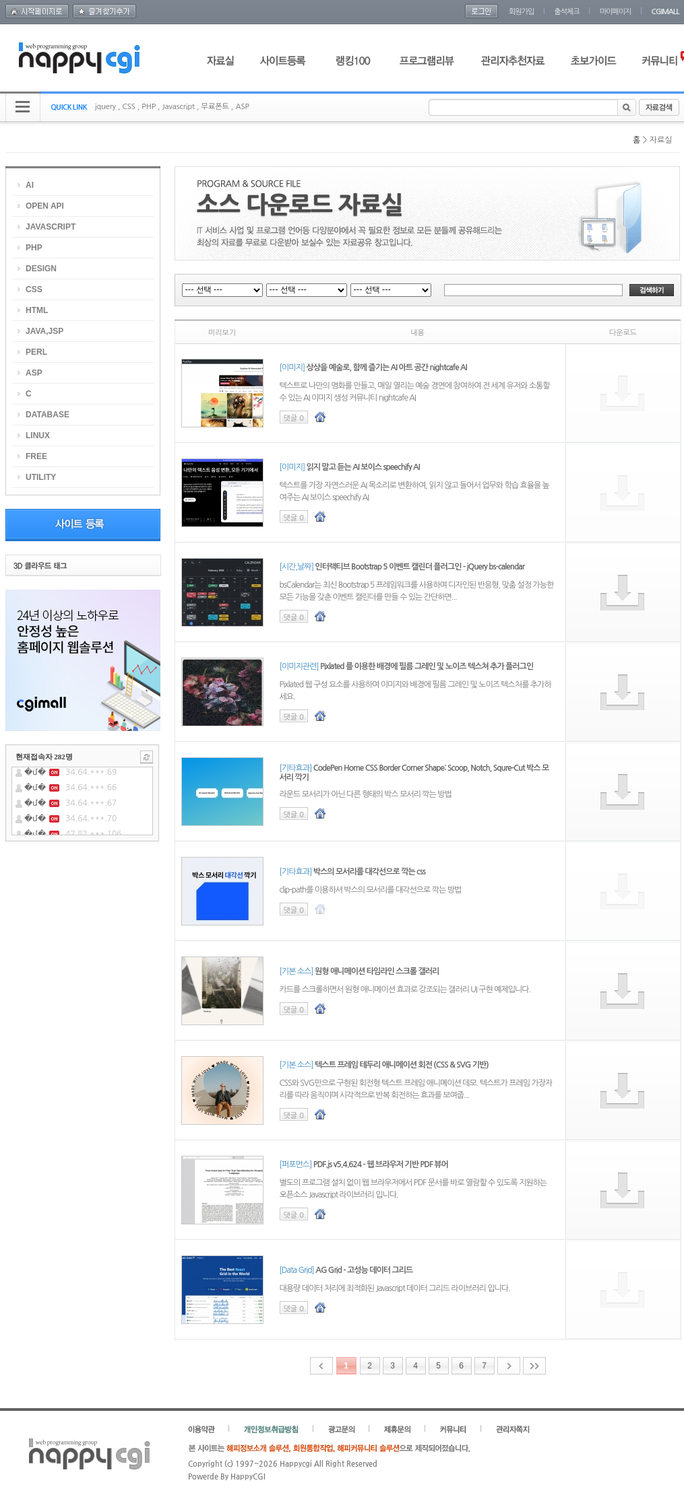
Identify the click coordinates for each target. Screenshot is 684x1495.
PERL (36, 352)
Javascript (178, 106)
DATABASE (47, 414)
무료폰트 (215, 106)
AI (30, 185)
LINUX (38, 435)
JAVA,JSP (44, 331)
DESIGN (41, 268)
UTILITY (41, 477)
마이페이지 (615, 11)
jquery (105, 106)
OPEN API (45, 206)
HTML (37, 310)
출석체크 (566, 11)
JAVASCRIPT (50, 227)
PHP (149, 106)
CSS (128, 106)
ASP (242, 106)
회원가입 (521, 11)
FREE (36, 456)
